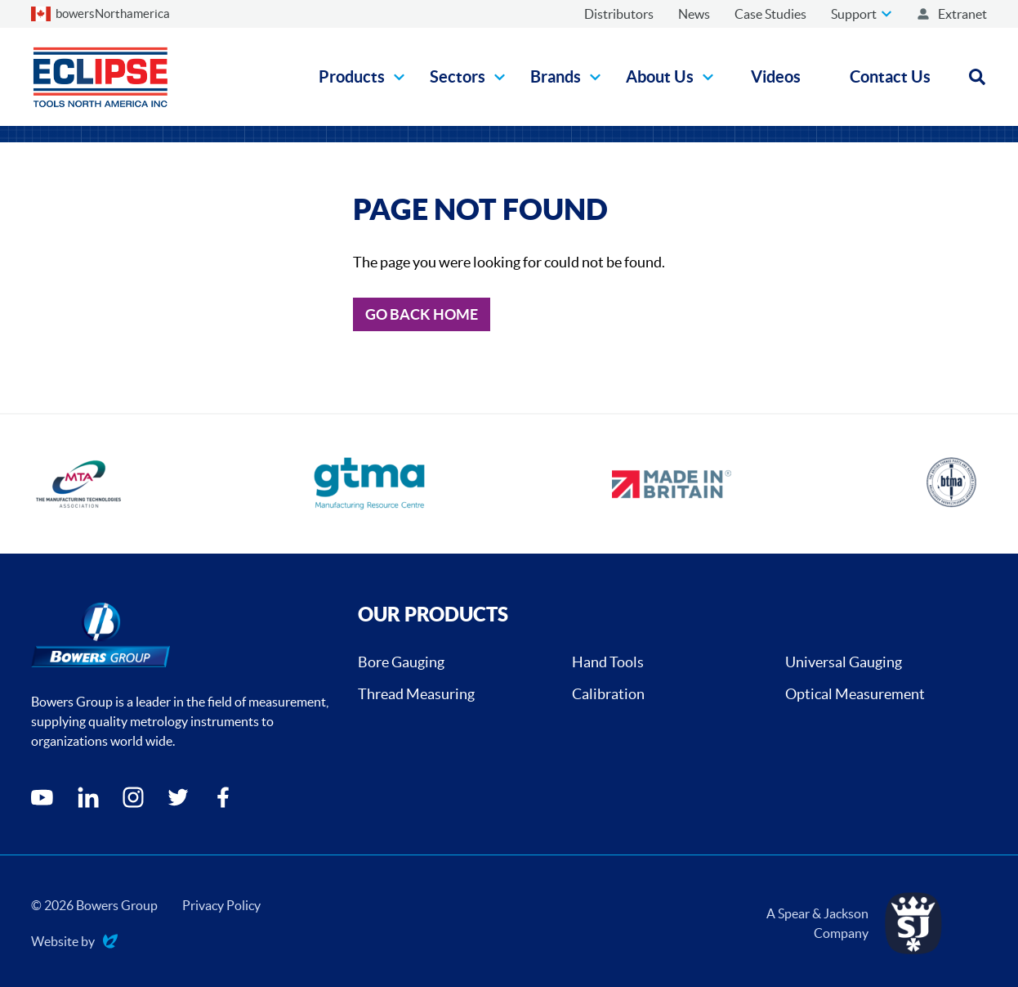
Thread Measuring (416, 693)
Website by (74, 942)
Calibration (608, 693)
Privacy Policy (221, 905)
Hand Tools (608, 662)
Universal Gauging (843, 662)
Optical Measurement (855, 693)
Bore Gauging (401, 662)
